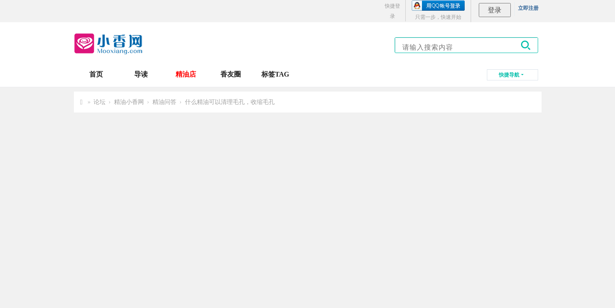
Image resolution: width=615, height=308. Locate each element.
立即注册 (528, 8)
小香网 (81, 102)
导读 (141, 74)
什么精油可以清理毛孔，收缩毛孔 (230, 102)
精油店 (186, 74)
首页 (96, 74)
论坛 (99, 102)
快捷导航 (509, 75)
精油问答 (164, 102)
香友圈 (230, 74)
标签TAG (275, 74)
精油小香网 (129, 102)
